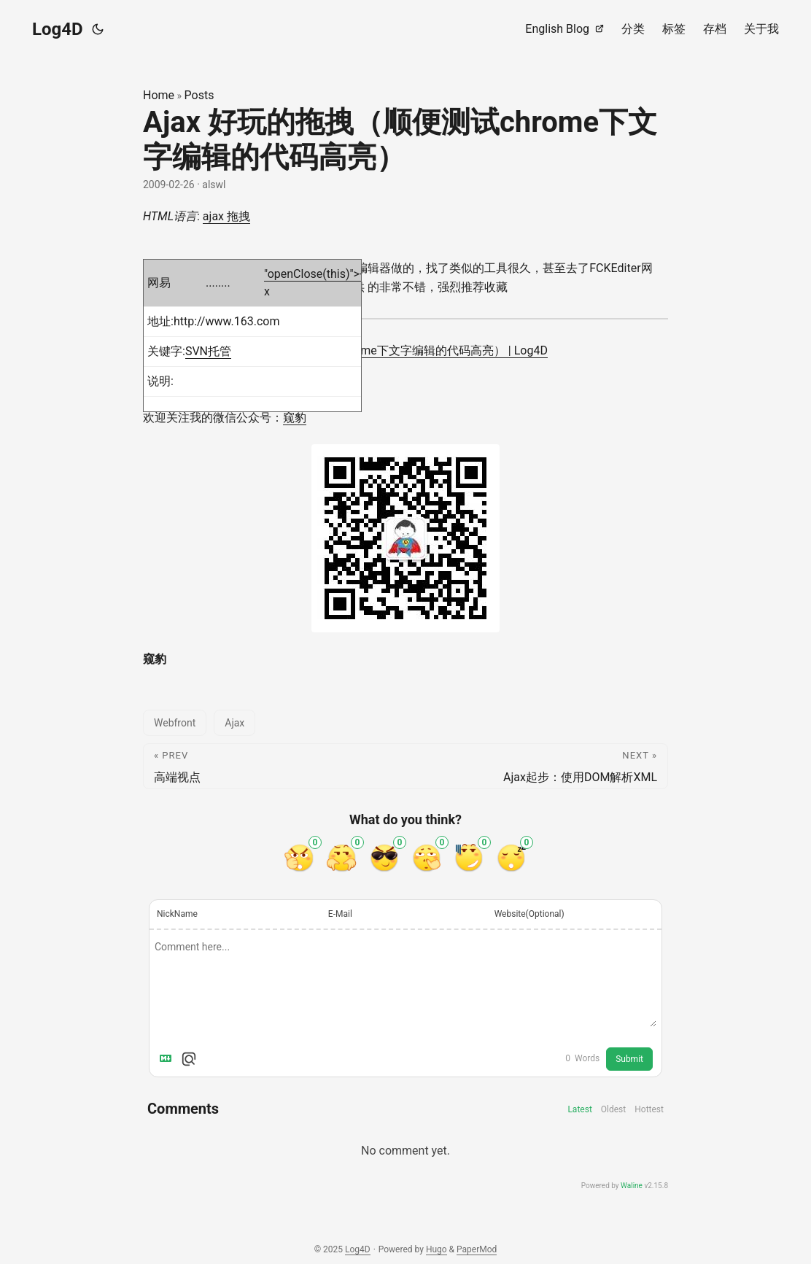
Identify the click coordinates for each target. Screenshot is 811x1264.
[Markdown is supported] (168, 1059)
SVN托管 (208, 351)
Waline (632, 1186)
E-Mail (340, 914)
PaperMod (477, 1249)
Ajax (234, 723)
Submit (629, 1059)
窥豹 (294, 417)
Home (158, 95)
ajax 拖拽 (226, 216)
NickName (177, 914)
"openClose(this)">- (313, 274)
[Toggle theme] (97, 29)
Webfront (174, 723)
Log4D (57, 29)
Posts (199, 95)
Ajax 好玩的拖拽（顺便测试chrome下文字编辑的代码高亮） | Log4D (371, 350)
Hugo (436, 1249)
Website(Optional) (529, 914)
